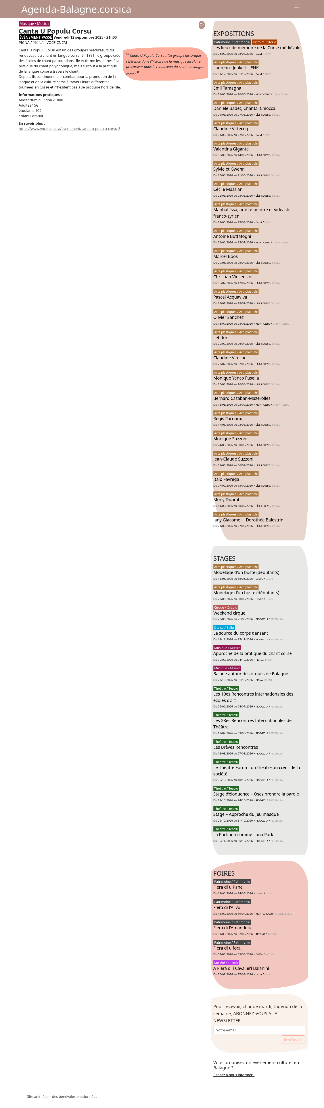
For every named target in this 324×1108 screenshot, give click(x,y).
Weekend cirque (229, 613)
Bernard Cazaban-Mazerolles (242, 398)
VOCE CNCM (57, 42)
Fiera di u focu (227, 948)
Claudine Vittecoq (230, 129)
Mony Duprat (226, 499)
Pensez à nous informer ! (234, 1074)
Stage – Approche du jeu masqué (246, 814)
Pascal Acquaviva (230, 297)
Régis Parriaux (227, 418)
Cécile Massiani (228, 189)
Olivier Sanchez (228, 317)
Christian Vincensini (233, 277)
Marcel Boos (225, 256)
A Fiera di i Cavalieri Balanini (241, 968)
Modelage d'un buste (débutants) (246, 572)
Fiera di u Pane (228, 887)
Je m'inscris (293, 1039)
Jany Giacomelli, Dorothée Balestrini (249, 520)
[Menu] (297, 6)
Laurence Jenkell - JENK (236, 68)
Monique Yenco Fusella (236, 378)
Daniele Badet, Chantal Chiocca (244, 108)
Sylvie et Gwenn (229, 169)
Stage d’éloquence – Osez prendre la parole (256, 794)
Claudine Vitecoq (230, 358)
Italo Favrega (226, 479)
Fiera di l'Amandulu (232, 928)
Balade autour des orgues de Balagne (250, 674)
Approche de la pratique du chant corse (252, 653)
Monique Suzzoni (230, 439)
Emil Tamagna (227, 88)
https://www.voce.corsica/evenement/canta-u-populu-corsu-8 (70, 128)
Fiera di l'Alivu (226, 907)
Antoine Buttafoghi (232, 236)
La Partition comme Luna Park (243, 834)
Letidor (220, 337)
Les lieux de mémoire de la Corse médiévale (257, 48)
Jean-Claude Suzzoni (233, 459)
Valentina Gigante (231, 149)
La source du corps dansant (240, 633)
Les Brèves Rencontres (235, 747)
